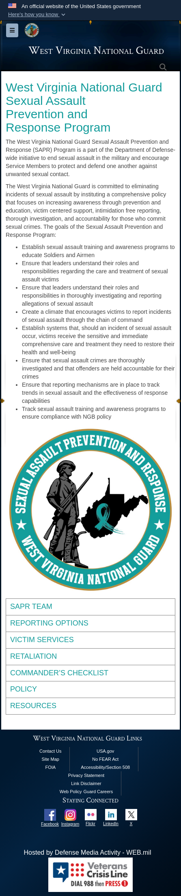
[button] (37, 15)
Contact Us (50, 751)
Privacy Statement (86, 775)
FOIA (50, 767)
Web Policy (71, 791)
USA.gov (105, 751)
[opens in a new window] (50, 814)
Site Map (50, 759)
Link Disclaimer (86, 783)
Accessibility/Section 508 (105, 767)
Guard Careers (98, 791)
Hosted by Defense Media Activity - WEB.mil (87, 852)
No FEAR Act (105, 759)
